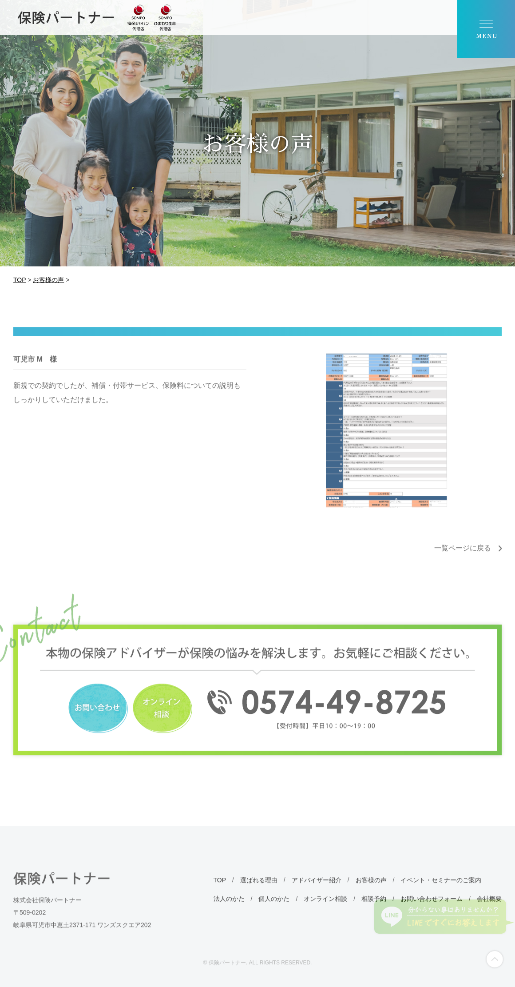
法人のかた (229, 912)
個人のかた (273, 912)
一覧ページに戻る (462, 562)
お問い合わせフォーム (431, 912)
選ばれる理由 (258, 894)
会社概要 (489, 912)
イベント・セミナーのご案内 (440, 894)
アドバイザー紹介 (316, 894)
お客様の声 (371, 894)
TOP (220, 894)
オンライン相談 (325, 912)
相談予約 (373, 912)
